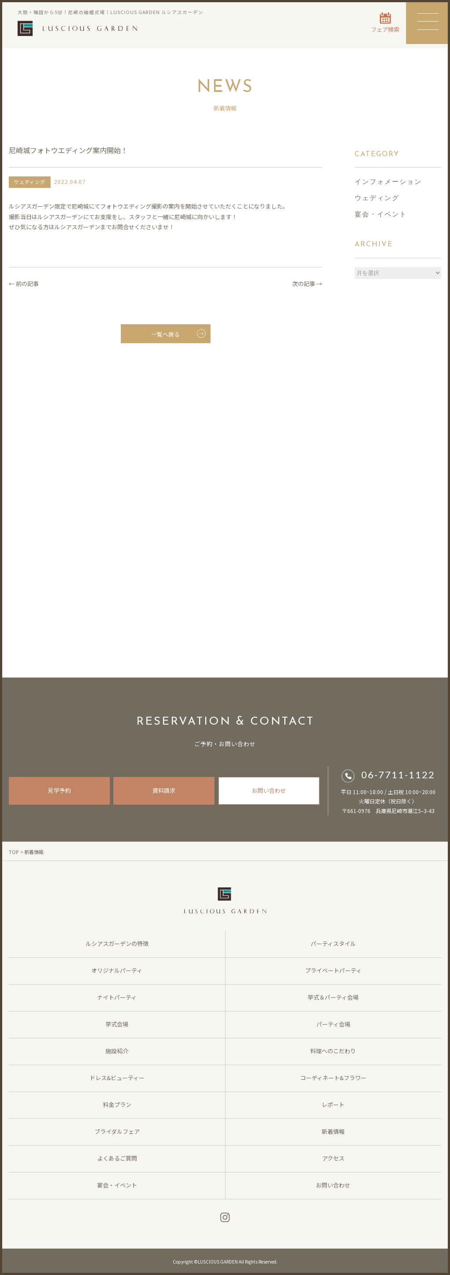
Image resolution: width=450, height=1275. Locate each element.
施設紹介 (116, 1051)
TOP (13, 851)
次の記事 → (307, 283)
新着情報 (333, 1131)
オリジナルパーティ (116, 970)
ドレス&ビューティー (117, 1077)
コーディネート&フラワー (333, 1077)
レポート (333, 1104)
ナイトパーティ (117, 997)
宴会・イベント (381, 215)
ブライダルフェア (117, 1131)
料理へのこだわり (333, 1051)
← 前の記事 (24, 283)
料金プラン (117, 1104)
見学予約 (59, 790)
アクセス (333, 1158)
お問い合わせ (269, 790)
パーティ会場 (333, 1024)
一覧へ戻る (178, 333)
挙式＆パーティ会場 (333, 997)
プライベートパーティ (333, 970)
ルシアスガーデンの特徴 (117, 943)
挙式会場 (116, 1024)
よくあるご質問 (117, 1158)
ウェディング (377, 198)
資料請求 (163, 790)
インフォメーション (388, 182)
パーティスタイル (333, 943)
